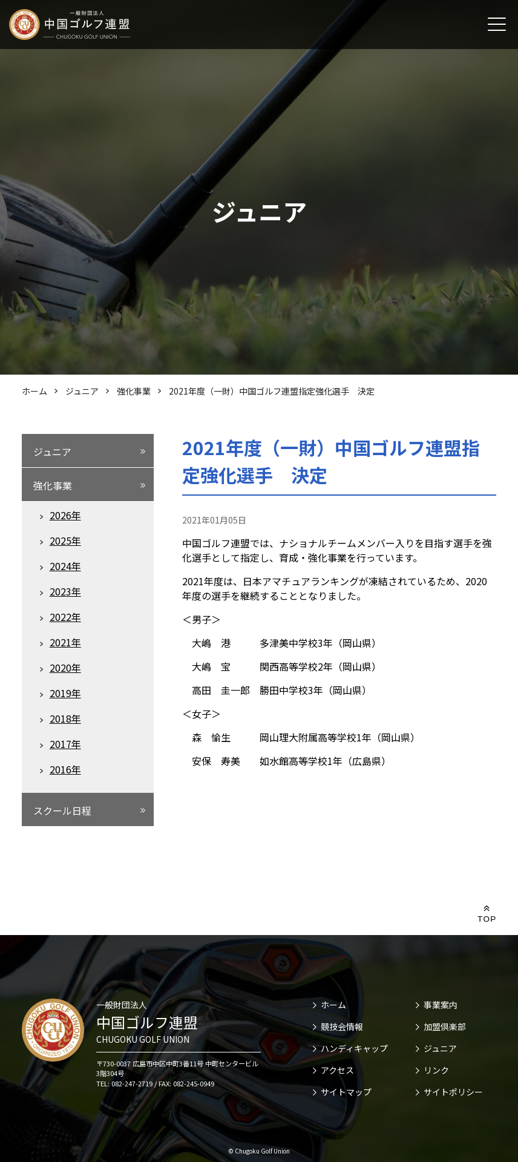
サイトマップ (346, 1092)
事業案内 (440, 1005)
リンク (436, 1070)
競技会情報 (342, 1026)
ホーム (333, 1005)
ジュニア (440, 1048)
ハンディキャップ (354, 1048)
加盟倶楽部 (445, 1026)
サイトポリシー (453, 1092)
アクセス (337, 1070)
